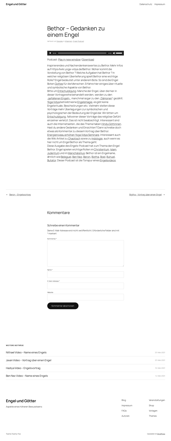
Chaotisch (74, 138)
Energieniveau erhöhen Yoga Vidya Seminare (73, 135)
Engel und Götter (16, 4)
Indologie (97, 138)
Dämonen (106, 98)
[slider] (82, 53)
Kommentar (52, 239)
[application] (85, 53)
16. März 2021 (160, 368)
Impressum (159, 4)
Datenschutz (146, 4)
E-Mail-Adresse (53, 281)
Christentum (101, 149)
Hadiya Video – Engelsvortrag (23, 368)
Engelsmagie (84, 102)
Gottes (59, 84)
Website (50, 292)
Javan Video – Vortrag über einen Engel (28, 360)
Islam (113, 149)
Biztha (95, 157)
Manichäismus (76, 153)
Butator (51, 160)
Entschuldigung (67, 91)
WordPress (161, 434)
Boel (102, 157)
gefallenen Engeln (58, 98)
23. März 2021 (160, 352)
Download (88, 59)
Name (50, 270)
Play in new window (69, 59)
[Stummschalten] (114, 53)
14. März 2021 (160, 376)
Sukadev (60, 41)
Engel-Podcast (78, 41)
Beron (86, 157)
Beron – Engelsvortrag (20, 194)
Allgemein (68, 41)
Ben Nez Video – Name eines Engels (27, 375)
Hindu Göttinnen (111, 124)
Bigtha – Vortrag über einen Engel (145, 194)
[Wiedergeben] (50, 53)
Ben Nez (77, 157)
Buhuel (111, 157)
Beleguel (66, 157)
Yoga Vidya (53, 102)
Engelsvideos (108, 160)
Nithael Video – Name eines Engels (26, 352)
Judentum (53, 153)
